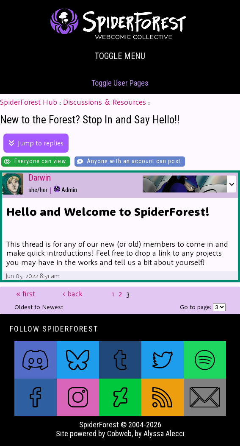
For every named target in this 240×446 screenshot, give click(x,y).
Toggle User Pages (120, 82)
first (25, 293)
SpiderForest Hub (28, 102)
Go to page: (196, 307)
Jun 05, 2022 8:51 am (33, 276)
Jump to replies (35, 143)
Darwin (39, 178)
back (73, 293)
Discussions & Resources (104, 102)
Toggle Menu (120, 56)
